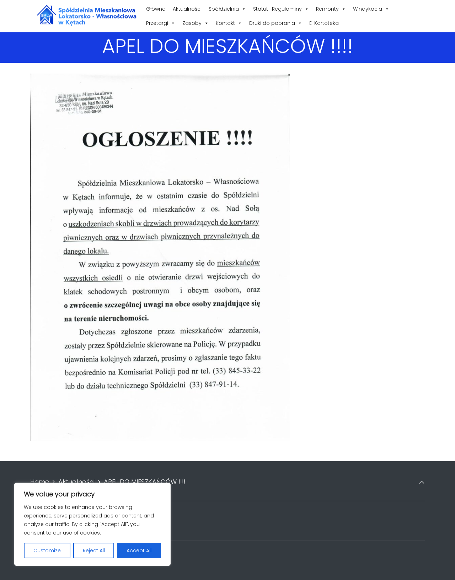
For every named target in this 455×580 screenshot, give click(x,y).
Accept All (139, 550)
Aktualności (187, 8)
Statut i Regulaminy (281, 8)
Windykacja (371, 8)
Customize (47, 550)
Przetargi (160, 23)
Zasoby (195, 23)
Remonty (331, 8)
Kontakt (229, 23)
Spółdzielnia (227, 8)
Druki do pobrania (275, 23)
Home (39, 481)
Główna (156, 8)
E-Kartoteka (324, 23)
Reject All (94, 550)
